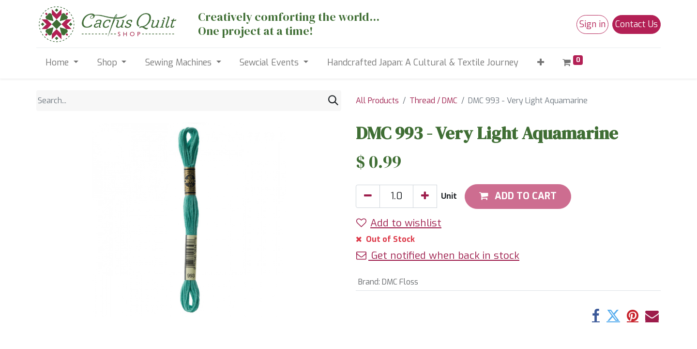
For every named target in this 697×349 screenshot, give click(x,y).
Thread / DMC (433, 100)
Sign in (592, 24)
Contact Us (636, 24)
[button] (540, 63)
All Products (377, 100)
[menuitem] (423, 63)
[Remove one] (368, 196)
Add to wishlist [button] (398, 223)
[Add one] (425, 196)
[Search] (333, 100)
